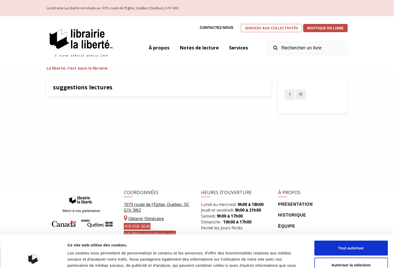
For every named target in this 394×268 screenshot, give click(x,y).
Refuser (351, 251)
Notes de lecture (199, 48)
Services (238, 48)
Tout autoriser (351, 217)
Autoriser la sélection (351, 234)
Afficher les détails (283, 258)
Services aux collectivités (271, 27)
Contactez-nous (216, 27)
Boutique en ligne (325, 27)
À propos (159, 48)
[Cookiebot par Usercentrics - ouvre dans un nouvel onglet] (33, 258)
